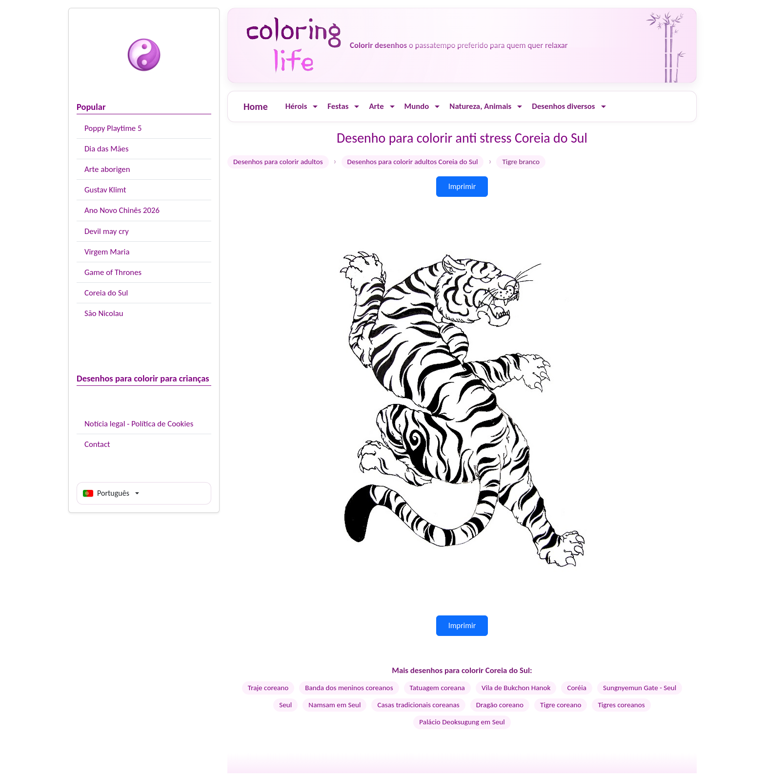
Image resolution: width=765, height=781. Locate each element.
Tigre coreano (560, 704)
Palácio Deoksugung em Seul (461, 722)
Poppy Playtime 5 (112, 128)
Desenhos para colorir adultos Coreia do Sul (412, 161)
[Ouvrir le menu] (315, 107)
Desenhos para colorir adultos (278, 161)
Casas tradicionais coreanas (418, 704)
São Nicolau (103, 313)
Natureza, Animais (480, 106)
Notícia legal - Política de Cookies (138, 424)
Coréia (576, 687)
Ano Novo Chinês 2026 (122, 210)
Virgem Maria (106, 252)
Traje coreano (268, 687)
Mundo (416, 106)
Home (255, 106)
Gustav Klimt (105, 190)
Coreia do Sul (106, 293)
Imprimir (462, 186)
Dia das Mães (106, 149)
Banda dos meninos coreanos (349, 687)
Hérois (296, 106)
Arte (376, 106)
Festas (337, 106)
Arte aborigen (107, 169)
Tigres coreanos (621, 704)
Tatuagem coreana (437, 687)
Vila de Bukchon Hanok (516, 687)
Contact (97, 444)
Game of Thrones (112, 272)
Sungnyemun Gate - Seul (639, 687)
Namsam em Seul (334, 704)
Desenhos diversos (563, 106)
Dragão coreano (499, 704)
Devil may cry (106, 231)
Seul (285, 704)
